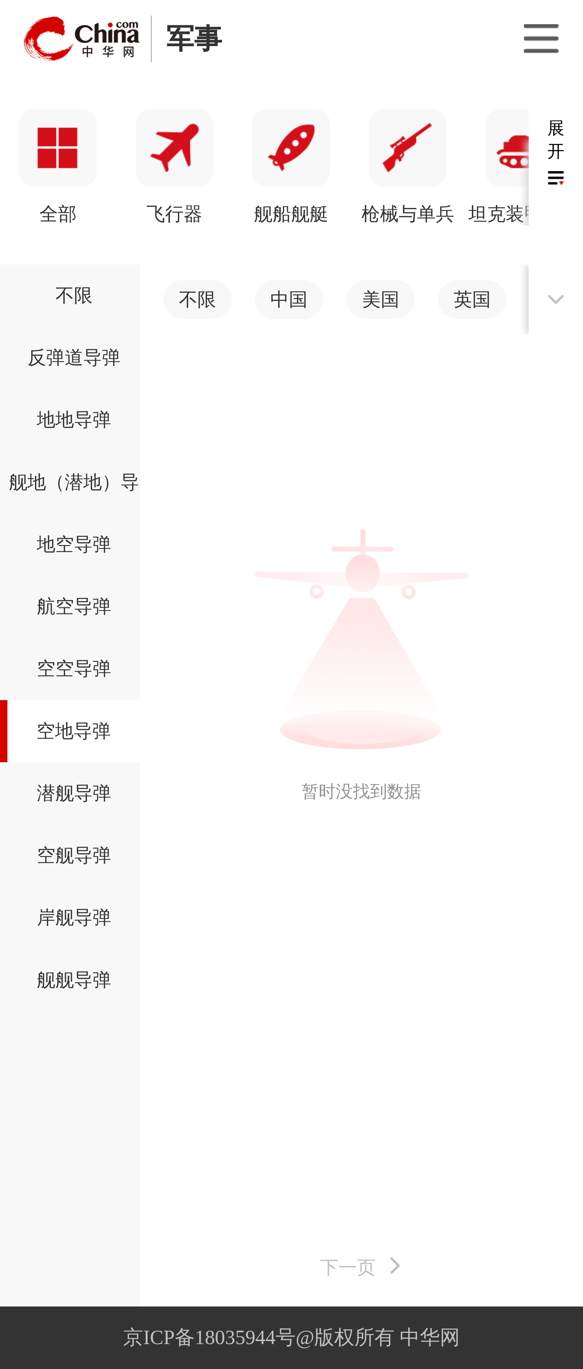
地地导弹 (74, 419)
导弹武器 (408, 213)
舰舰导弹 (74, 979)
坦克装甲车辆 (175, 213)
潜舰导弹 (74, 793)
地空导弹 (74, 544)
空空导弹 (74, 668)
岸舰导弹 (74, 917)
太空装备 (524, 213)
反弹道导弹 (74, 357)
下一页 (348, 1267)
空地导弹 (73, 731)
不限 (74, 295)
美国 (380, 299)
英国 (472, 299)
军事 (194, 38)
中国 (288, 299)
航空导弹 (74, 606)
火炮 (291, 213)
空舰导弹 (74, 855)
